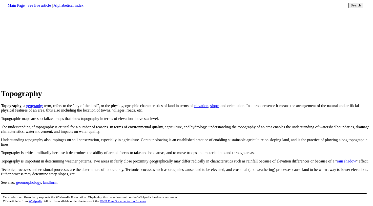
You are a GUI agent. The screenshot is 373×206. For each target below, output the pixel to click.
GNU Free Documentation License (123, 201)
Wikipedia (35, 201)
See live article (39, 5)
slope (214, 106)
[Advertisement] (42, 49)
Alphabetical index (68, 5)
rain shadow (346, 161)
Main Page (16, 5)
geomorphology (28, 182)
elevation (201, 106)
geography (34, 106)
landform (50, 182)
